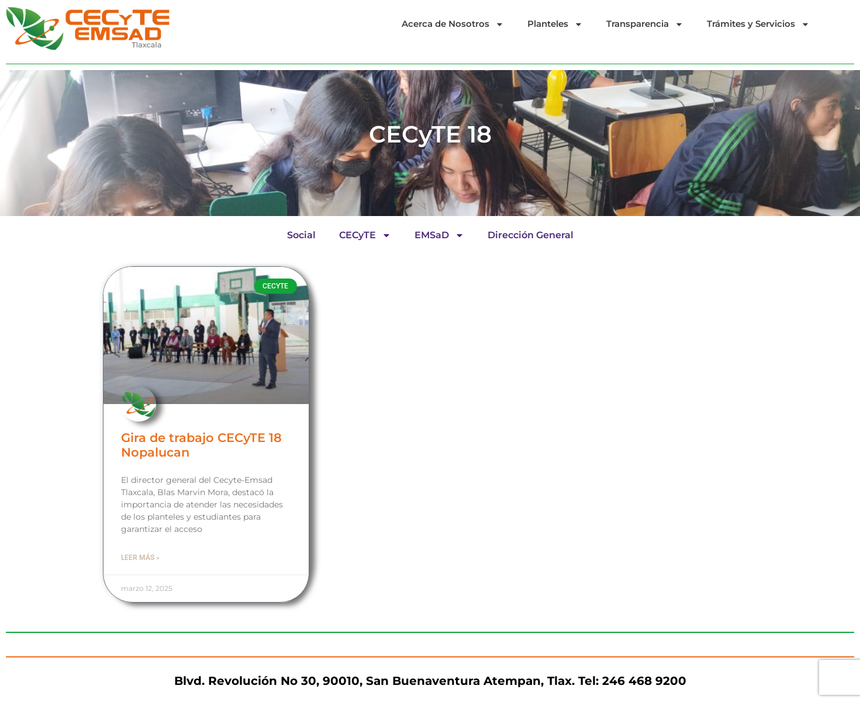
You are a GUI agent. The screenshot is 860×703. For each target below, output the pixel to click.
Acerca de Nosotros (453, 24)
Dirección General (531, 235)
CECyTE (365, 235)
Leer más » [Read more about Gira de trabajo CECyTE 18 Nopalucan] (140, 558)
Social (301, 235)
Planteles (555, 24)
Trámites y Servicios (758, 24)
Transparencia (644, 24)
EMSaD (439, 235)
